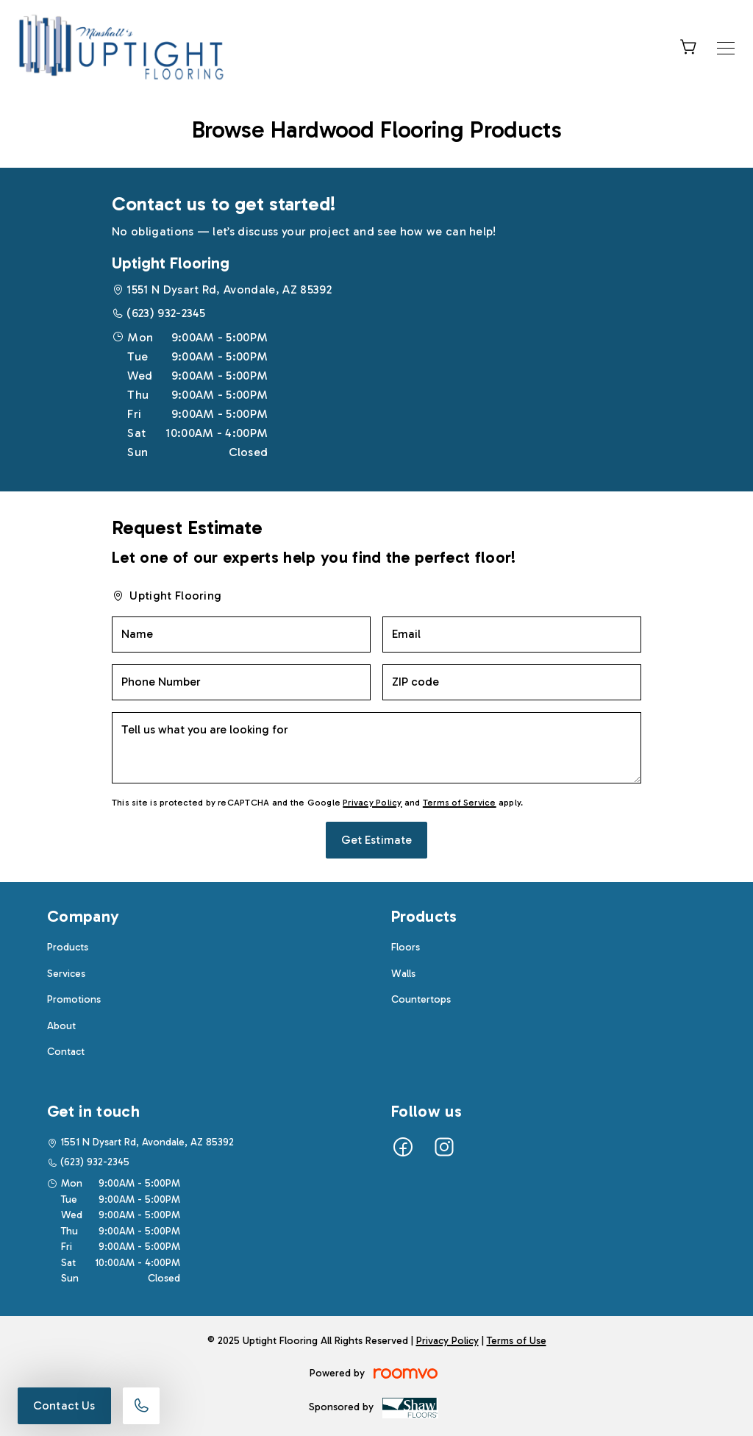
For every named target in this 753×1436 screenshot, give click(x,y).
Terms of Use (516, 1340)
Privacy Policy (372, 802)
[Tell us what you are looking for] (376, 747)
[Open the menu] (725, 48)
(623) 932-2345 (165, 313)
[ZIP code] (511, 682)
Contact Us (64, 1405)
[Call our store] (141, 1405)
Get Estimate (377, 840)
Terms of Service (459, 802)
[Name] (241, 634)
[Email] (511, 634)
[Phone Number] (241, 682)
